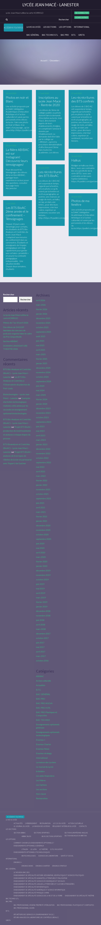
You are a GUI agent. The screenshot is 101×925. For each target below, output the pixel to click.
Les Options (65, 27)
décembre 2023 (43, 408)
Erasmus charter (43, 866)
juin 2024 (40, 386)
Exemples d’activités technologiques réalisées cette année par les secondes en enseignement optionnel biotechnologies (16, 406)
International (81, 27)
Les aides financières (45, 776)
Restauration (42, 798)
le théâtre (40, 771)
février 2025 (41, 359)
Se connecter (81, 13)
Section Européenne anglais (76, 833)
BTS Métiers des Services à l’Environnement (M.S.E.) (34, 914)
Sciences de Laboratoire (48, 856)
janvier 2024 (41, 404)
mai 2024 (40, 390)
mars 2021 (41, 512)
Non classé (41, 794)
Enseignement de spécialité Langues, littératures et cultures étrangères (44, 884)
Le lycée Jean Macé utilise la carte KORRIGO (31, 13)
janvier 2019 (41, 606)
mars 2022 (41, 476)
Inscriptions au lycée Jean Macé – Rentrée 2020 (50, 101)
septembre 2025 (43, 331)
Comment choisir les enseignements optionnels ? (34, 843)
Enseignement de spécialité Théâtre (79, 896)
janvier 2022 (41, 485)
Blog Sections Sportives (52, 836)
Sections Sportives (41, 833)
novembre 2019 (43, 575)
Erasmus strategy (44, 753)
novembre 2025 (43, 322)
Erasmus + (40, 739)
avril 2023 (40, 435)
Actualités (40, 685)
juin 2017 (40, 642)
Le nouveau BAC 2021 (22, 872)
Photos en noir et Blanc (17, 99)
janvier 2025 (41, 363)
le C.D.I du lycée (59, 823)
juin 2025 (40, 341)
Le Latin (34, 849)
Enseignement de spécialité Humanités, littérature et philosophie (40, 878)
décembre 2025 (43, 318)
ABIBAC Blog (26, 836)
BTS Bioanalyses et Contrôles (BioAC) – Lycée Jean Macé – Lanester (16, 448)
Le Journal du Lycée (44, 767)
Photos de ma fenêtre (80, 202)
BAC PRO (65, 35)
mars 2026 (41, 304)
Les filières (41, 780)
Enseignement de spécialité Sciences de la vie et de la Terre (38, 896)
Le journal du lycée (22, 826)
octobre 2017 (42, 638)
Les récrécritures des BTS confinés (82, 99)
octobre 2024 (42, 377)
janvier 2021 (41, 521)
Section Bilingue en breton (75, 836)
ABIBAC (40, 676)
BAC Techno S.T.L (50, 35)
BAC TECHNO (43, 720)
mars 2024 (41, 395)
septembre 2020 (43, 539)
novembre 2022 (43, 453)
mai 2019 (40, 588)
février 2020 (41, 561)
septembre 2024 (43, 381)
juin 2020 (40, 543)
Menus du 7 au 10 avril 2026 (15, 322)
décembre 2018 (43, 611)
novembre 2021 (43, 489)
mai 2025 (40, 345)
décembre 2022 (43, 449)
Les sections (49, 27)
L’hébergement (31, 823)
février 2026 (41, 309)
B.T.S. (73, 35)
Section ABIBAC (10, 341)
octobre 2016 (42, 660)
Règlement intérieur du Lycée (64, 826)
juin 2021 (40, 503)
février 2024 (41, 399)
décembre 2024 (43, 368)
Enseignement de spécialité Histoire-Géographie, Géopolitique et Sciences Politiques (49, 875)
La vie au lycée (33, 27)
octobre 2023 (42, 417)
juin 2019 (40, 584)
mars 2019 (41, 597)
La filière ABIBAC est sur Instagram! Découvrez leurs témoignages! (17, 157)
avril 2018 (40, 624)
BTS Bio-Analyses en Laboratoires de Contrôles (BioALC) (36, 917)
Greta (81, 35)
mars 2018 (41, 629)
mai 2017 (40, 647)
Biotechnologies (29, 856)
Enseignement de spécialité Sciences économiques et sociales (39, 881)
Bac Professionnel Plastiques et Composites (75, 905)
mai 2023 (40, 431)
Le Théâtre (43, 849)
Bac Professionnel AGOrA (24, 908)
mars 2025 (41, 354)
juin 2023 (40, 426)
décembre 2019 (43, 570)
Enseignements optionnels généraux (29, 846)
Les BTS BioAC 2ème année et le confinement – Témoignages (17, 213)
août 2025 (40, 336)
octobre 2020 (42, 534)
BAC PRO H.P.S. (43, 707)
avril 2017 (40, 651)
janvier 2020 (41, 566)
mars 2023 (41, 440)
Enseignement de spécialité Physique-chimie (31, 893)
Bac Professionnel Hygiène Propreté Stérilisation (34, 905)
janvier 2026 (41, 313)
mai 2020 (40, 548)
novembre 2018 (43, 615)
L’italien (25, 849)
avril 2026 (40, 300)
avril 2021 (40, 507)
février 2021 (41, 516)
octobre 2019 (42, 579)
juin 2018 (40, 620)
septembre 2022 (43, 462)
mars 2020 (41, 557)
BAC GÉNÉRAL (32, 35)
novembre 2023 (43, 413)
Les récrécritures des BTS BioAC (50, 174)
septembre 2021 (43, 498)
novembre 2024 (43, 372)
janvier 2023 (41, 444)
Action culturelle (43, 680)
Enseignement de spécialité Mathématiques (31, 887)
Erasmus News (42, 748)
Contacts (83, 826)
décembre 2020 (43, 525)
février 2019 (41, 602)
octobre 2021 (42, 494)
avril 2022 (40, 471)
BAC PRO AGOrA (44, 703)
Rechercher (8, 294)
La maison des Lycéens (46, 762)
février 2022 (41, 480)
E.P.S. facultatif (56, 849)
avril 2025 (40, 350)
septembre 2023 (43, 422)
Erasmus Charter (43, 744)
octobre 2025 (42, 327)
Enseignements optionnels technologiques (32, 852)
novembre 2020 (43, 530)
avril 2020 (40, 552)
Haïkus (76, 160)
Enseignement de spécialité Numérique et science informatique (39, 890)
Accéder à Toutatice (13, 27)
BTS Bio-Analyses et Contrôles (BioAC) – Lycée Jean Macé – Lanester (17, 373)
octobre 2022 (42, 458)
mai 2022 (40, 467)
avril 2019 (40, 593)
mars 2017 (41, 656)
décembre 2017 (43, 633)
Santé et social (67, 856)
